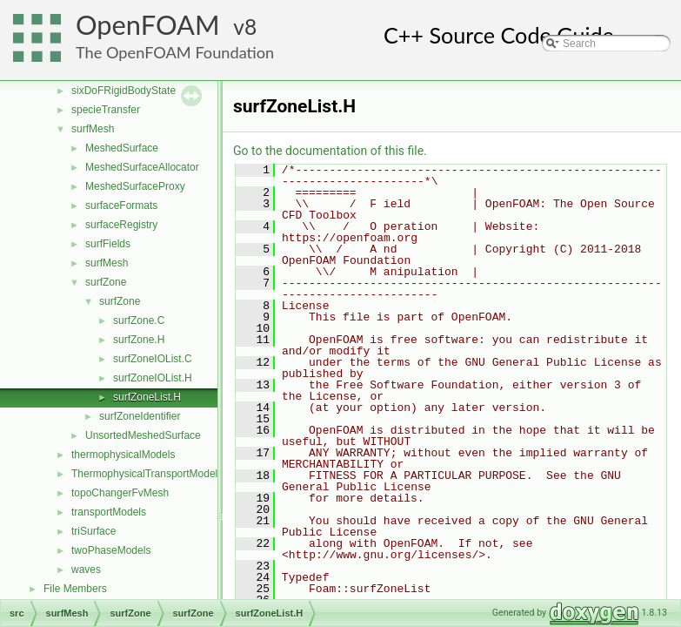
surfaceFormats (121, 205)
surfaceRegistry (121, 225)
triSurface (93, 531)
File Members (75, 589)
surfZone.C (138, 320)
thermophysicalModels (123, 454)
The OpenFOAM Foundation (175, 52)
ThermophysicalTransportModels (147, 474)
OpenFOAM (148, 25)
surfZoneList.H (147, 397)
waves (86, 569)
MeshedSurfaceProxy (135, 186)
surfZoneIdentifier (139, 416)
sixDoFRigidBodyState (123, 90)
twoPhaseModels (110, 550)
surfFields (107, 244)
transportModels (108, 512)
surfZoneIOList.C (152, 359)
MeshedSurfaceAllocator (142, 167)
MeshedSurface (121, 148)
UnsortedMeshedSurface (143, 435)
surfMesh (92, 129)
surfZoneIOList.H (152, 378)
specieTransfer (105, 110)
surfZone (105, 282)
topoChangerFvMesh (120, 493)
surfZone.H (138, 340)
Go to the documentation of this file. (330, 151)
